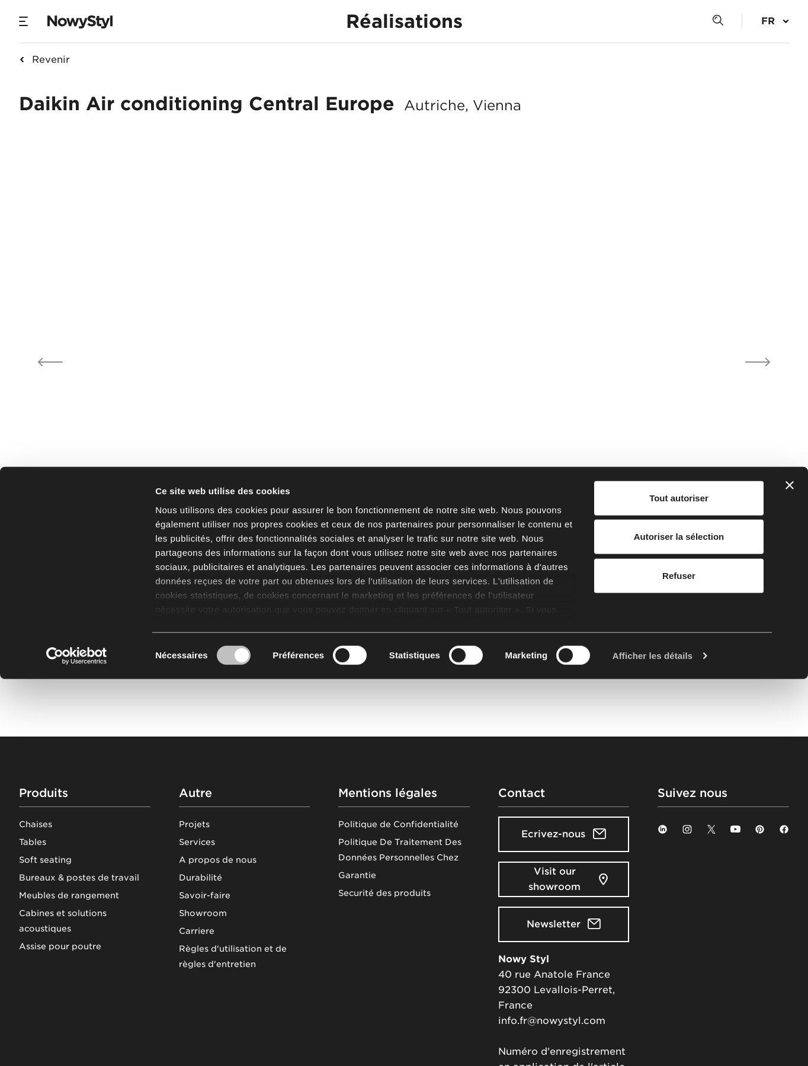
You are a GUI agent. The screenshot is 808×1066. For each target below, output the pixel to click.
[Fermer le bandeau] (789, 872)
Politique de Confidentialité (398, 824)
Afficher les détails (652, 1043)
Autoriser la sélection (679, 923)
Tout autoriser (678, 885)
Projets (194, 824)
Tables (32, 842)
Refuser (678, 963)
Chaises (35, 824)
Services (197, 842)
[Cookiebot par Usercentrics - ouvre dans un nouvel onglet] (77, 1043)
